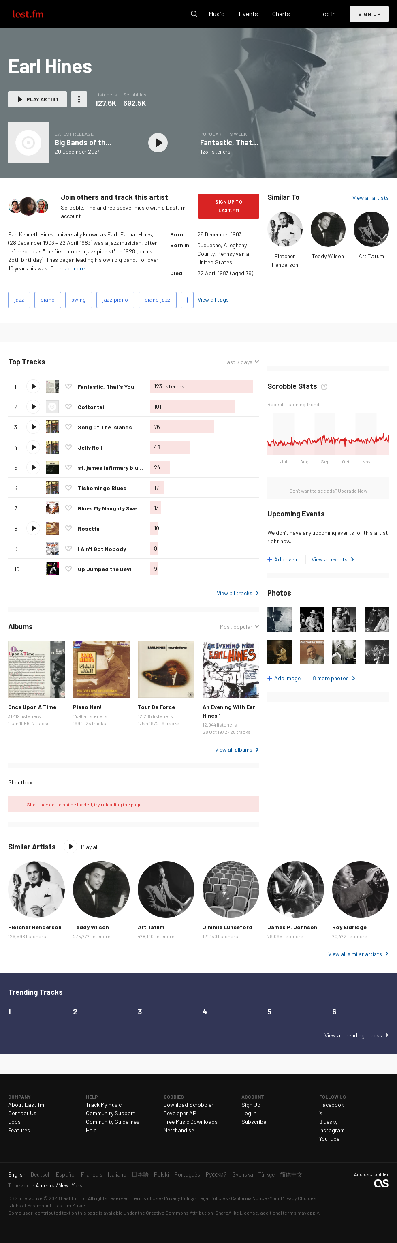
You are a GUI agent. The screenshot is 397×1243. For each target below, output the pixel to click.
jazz (19, 299)
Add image (287, 678)
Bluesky (328, 1121)
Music (216, 13)
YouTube (329, 1138)
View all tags (213, 299)
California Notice (249, 1198)
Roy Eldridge (349, 927)
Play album (158, 142)
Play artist (43, 99)
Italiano (117, 1174)
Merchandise (179, 1130)
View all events (330, 559)
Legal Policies (212, 1198)
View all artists (370, 197)
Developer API (181, 1113)
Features (19, 1130)
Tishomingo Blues (102, 487)
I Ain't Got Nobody (102, 548)
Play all (89, 846)
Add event (286, 559)
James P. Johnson (292, 927)
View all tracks (234, 592)
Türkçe (266, 1174)
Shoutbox (20, 782)
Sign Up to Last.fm (228, 206)
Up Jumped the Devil (105, 569)
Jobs (14, 1121)
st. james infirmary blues (111, 467)
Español (66, 1174)
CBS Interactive (25, 1198)
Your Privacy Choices (293, 1198)
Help (91, 1130)
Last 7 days (238, 362)
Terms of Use (146, 1198)
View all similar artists (355, 953)
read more (72, 268)
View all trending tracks (353, 1035)
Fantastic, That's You (235, 142)
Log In (327, 13)
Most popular (236, 626)
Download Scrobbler (188, 1104)
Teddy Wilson (328, 256)
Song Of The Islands (105, 427)
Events (248, 13)
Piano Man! (87, 706)
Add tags (187, 300)
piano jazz (158, 299)
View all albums (233, 749)
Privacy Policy (179, 1198)
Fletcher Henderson (35, 927)
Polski (161, 1174)
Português (187, 1174)
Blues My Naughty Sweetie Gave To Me (128, 508)
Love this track (68, 386)
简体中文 (291, 1174)
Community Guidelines (112, 1121)
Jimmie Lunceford (227, 927)
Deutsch (41, 1174)
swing (78, 299)
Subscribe (253, 1121)
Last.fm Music (69, 1205)
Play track (33, 386)
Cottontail (92, 406)
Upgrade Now (352, 490)
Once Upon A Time (32, 706)
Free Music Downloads (191, 1121)
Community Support (110, 1113)
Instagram (332, 1130)
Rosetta (89, 528)
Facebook (331, 1104)
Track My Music (104, 1104)
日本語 (140, 1174)
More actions (79, 99)
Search (194, 14)
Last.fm (37, 13)
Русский (216, 1174)
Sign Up (369, 14)
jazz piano (115, 299)
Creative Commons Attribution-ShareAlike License (202, 1212)
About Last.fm (26, 1104)
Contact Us (22, 1113)
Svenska (242, 1174)
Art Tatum (371, 256)
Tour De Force (156, 706)
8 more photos (331, 678)
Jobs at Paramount (30, 1205)
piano (48, 299)
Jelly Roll (90, 447)
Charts (281, 13)
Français (91, 1174)
